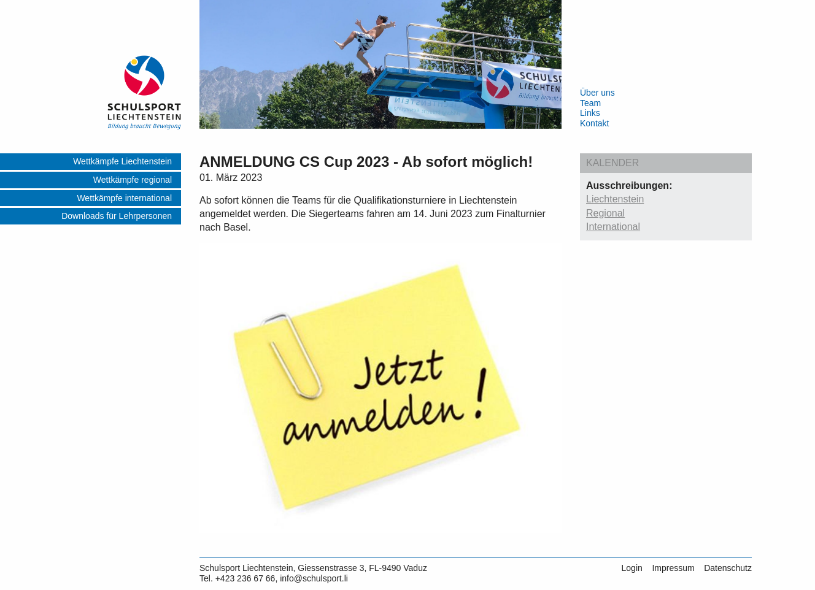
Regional (605, 213)
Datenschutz (728, 568)
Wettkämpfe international (124, 198)
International (613, 226)
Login (632, 568)
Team (590, 103)
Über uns (597, 93)
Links (590, 113)
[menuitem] (90, 162)
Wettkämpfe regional (132, 180)
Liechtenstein (615, 199)
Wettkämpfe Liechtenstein (122, 161)
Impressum (673, 568)
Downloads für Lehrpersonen (116, 216)
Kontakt (594, 123)
